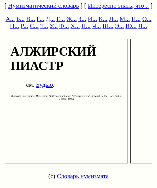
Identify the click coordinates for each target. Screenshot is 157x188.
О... (146, 18)
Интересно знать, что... (118, 5)
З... (82, 18)
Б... (20, 18)
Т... (44, 25)
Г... (40, 18)
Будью (44, 84)
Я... (142, 25)
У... (54, 25)
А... (10, 18)
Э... (119, 25)
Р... (24, 25)
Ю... (131, 25)
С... (34, 25)
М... (125, 18)
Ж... (72, 18)
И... (92, 18)
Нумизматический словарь (43, 5)
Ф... (64, 25)
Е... (60, 18)
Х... (75, 25)
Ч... (96, 25)
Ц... (85, 25)
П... (14, 25)
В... (30, 18)
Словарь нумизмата (83, 176)
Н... (136, 18)
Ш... (107, 25)
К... (102, 18)
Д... (50, 18)
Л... (113, 18)
